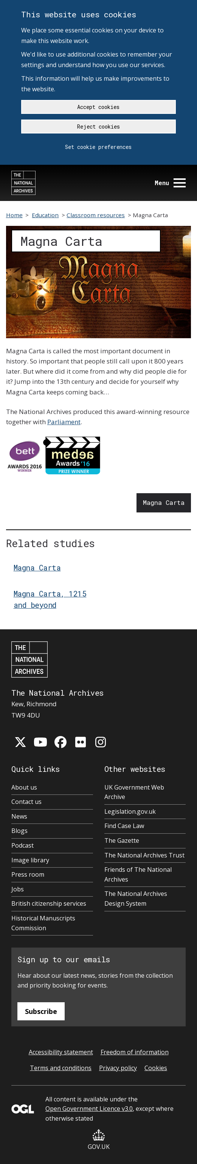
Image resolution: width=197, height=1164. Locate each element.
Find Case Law (124, 826)
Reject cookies (98, 126)
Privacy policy (118, 1068)
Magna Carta (164, 502)
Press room (27, 874)
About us (24, 787)
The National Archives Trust (144, 855)
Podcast (22, 845)
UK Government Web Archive (134, 792)
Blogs (19, 831)
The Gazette (121, 840)
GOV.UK (99, 1140)
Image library (30, 860)
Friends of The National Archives (138, 874)
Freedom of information (135, 1052)
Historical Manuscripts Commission (43, 923)
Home (14, 215)
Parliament (64, 421)
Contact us (26, 801)
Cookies (155, 1068)
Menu (170, 183)
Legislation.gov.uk (130, 811)
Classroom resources (96, 215)
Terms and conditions (61, 1068)
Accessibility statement (61, 1052)
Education (45, 215)
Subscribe (41, 1011)
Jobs (17, 889)
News (19, 816)
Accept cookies (98, 106)
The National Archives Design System (135, 898)
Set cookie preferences (98, 146)
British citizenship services (48, 903)
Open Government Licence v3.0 (89, 1108)
